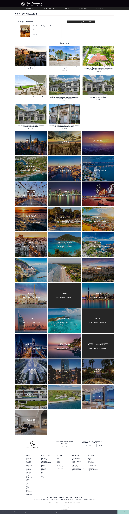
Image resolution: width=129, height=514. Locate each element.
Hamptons (28, 460)
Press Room (59, 464)
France (27, 479)
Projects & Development (77, 460)
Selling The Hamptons (76, 466)
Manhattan (28, 458)
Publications (74, 471)
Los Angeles (28, 461)
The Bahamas (29, 491)
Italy (27, 480)
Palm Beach (28, 462)
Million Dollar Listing (76, 469)
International (44, 460)
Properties (29, 8)
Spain (27, 476)
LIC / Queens (29, 471)
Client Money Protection (64, 508)
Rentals (29, 145)
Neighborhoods (91, 468)
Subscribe (100, 445)
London (43, 465)
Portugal (28, 475)
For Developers (91, 462)
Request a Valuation (76, 461)
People (58, 460)
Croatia (27, 487)
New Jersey (28, 469)
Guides (89, 466)
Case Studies (44, 461)
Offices (58, 462)
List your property (76, 458)
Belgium (27, 484)
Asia (42, 476)
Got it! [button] (123, 512)
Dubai (27, 490)
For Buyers (90, 458)
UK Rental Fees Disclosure (65, 509)
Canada (27, 489)
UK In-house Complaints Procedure (64, 506)
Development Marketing (46, 462)
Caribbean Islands (30, 477)
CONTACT (61, 497)
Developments (49, 8)
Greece (27, 483)
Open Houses (36, 145)
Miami (27, 466)
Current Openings (60, 466)
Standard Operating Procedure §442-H (64, 504)
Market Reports (91, 471)
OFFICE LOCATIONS (52, 497)
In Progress (43, 458)
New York (43, 464)
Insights (73, 462)
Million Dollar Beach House (78, 468)
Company (67, 8)
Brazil (27, 493)
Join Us (58, 465)
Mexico (27, 482)
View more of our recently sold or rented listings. (81, 22)
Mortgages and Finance (93, 469)
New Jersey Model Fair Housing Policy (64, 507)
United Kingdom (29, 465)
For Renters (90, 461)
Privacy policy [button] (53, 512)
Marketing (83, 8)
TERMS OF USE (68, 497)
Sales (24, 145)
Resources (99, 8)
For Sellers (90, 460)
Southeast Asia (29, 494)
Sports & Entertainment (92, 464)
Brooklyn (28, 468)
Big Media (74, 465)
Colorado (28, 464)
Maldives (43, 477)
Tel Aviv (43, 475)
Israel (27, 486)
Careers (58, 461)
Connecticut (28, 473)
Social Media (75, 464)
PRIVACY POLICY (78, 497)
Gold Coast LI (29, 472)
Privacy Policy (60, 468)
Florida (42, 466)
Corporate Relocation (92, 465)
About (58, 458)
